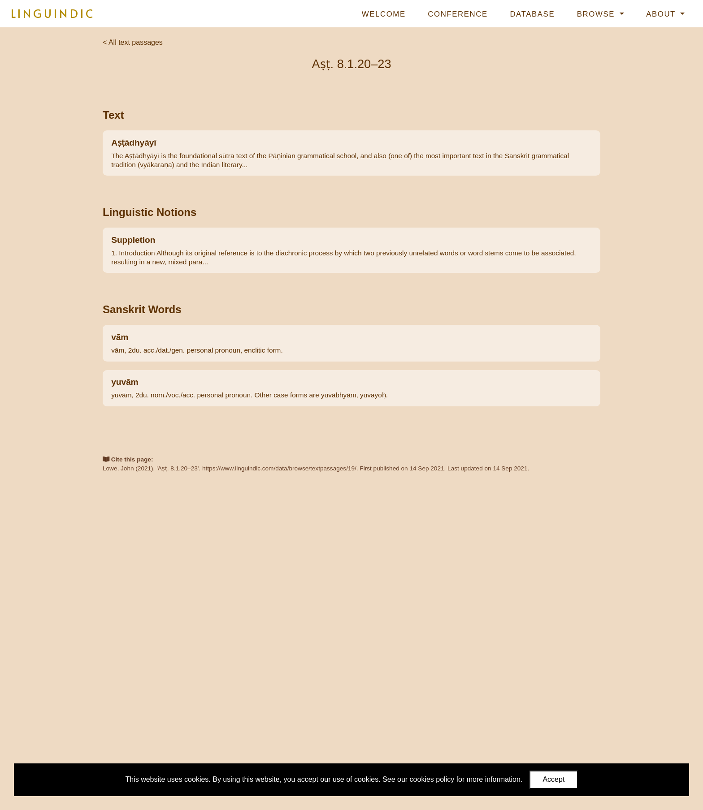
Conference (457, 14)
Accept (553, 779)
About (662, 14)
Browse (597, 14)
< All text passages (133, 42)
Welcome (384, 14)
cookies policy (432, 779)
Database (532, 14)
